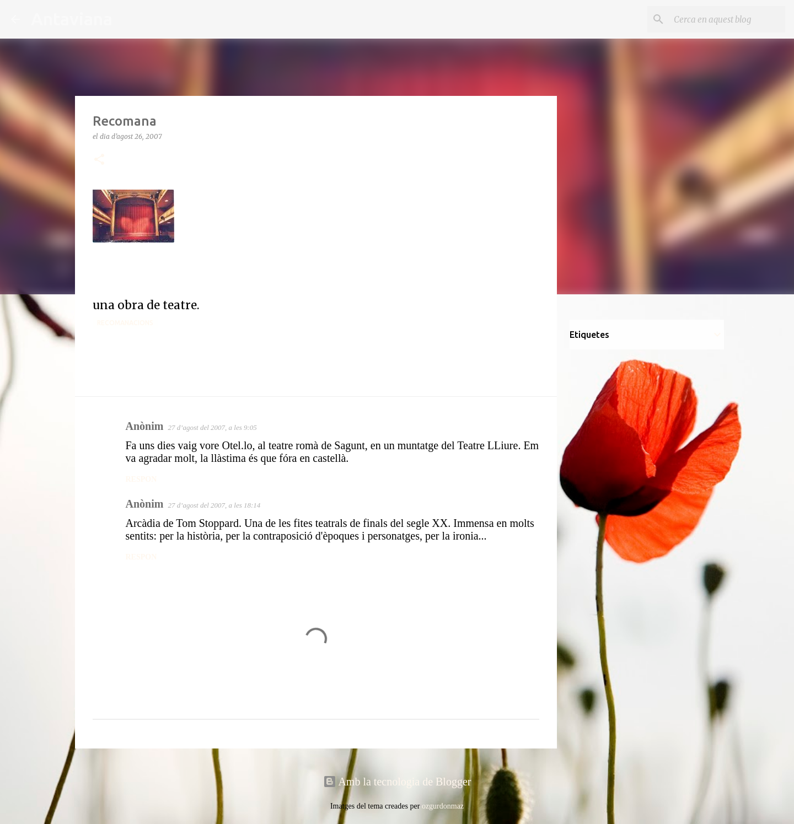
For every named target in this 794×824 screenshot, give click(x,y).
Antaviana (71, 19)
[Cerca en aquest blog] (727, 19)
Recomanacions (125, 322)
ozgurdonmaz (443, 806)
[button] (99, 160)
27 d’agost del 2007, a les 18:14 (214, 505)
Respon (141, 479)
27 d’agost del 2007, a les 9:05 (212, 427)
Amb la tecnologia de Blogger (397, 781)
